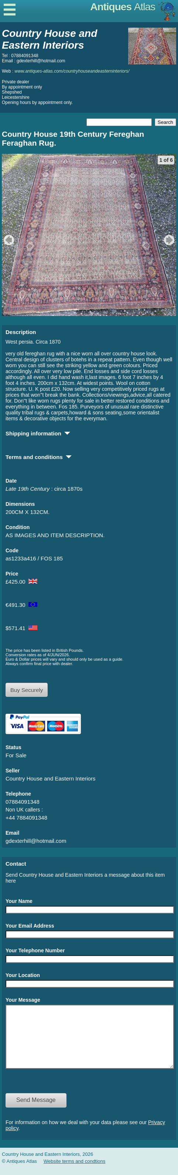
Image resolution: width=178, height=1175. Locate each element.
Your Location (23, 975)
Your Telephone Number (35, 950)
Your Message (23, 1000)
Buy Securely (26, 690)
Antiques (122, 7)
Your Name (19, 901)
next (170, 240)
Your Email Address (30, 926)
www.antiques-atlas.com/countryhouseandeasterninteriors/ (71, 71)
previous (8, 240)
